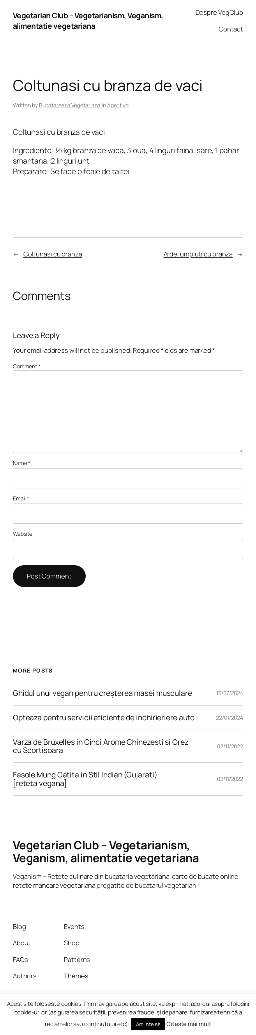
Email (21, 498)
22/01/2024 (229, 717)
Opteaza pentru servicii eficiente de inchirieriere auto (104, 717)
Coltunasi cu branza (52, 253)
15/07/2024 (229, 693)
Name (21, 463)
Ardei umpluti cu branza (198, 253)
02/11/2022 (230, 746)
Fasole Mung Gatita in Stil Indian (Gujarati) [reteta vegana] (85, 778)
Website (22, 533)
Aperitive (118, 105)
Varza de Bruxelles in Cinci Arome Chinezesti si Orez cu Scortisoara (101, 746)
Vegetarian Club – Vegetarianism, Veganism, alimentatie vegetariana (88, 20)
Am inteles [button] (148, 1024)
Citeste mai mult (188, 1024)
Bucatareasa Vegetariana (70, 105)
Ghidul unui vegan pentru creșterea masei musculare (102, 693)
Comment (27, 366)
